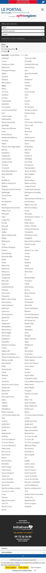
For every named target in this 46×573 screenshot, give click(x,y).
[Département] (23, 34)
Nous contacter (23, 541)
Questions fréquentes (23, 539)
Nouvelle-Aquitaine (9, 49)
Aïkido (4, 47)
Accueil (3, 55)
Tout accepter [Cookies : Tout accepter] (11, 567)
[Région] (23, 31)
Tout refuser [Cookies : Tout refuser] (23, 567)
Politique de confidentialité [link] (22, 570)
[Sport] (23, 27)
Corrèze (5, 51)
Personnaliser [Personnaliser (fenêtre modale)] (36, 567)
